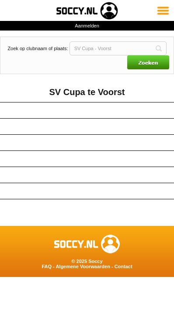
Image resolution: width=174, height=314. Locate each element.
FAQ (47, 266)
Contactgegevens (87, 110)
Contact (123, 266)
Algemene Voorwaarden (83, 266)
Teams (86, 126)
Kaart (87, 142)
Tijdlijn (87, 207)
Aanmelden (87, 25)
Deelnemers (87, 158)
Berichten (87, 191)
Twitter (87, 174)
